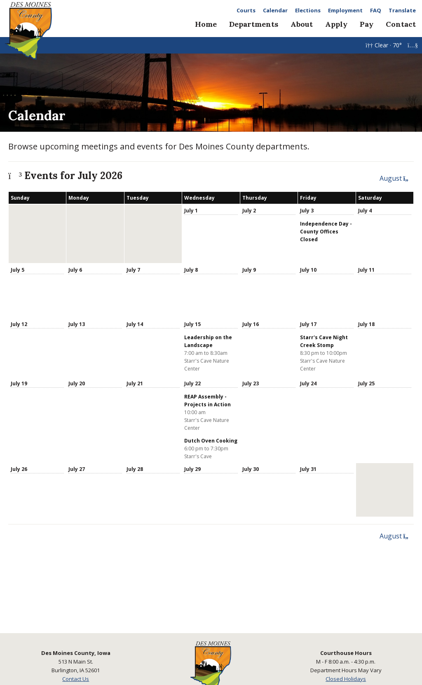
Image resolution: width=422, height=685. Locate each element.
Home (206, 24)
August (397, 178)
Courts (246, 10)
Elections (308, 10)
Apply (336, 24)
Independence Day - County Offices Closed (326, 231)
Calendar (275, 10)
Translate (402, 10)
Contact (401, 24)
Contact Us (75, 679)
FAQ (375, 10)
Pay (366, 24)
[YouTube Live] (413, 45)
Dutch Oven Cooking (210, 440)
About (302, 24)
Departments (253, 24)
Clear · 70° (384, 45)
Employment (345, 10)
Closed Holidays (346, 679)
